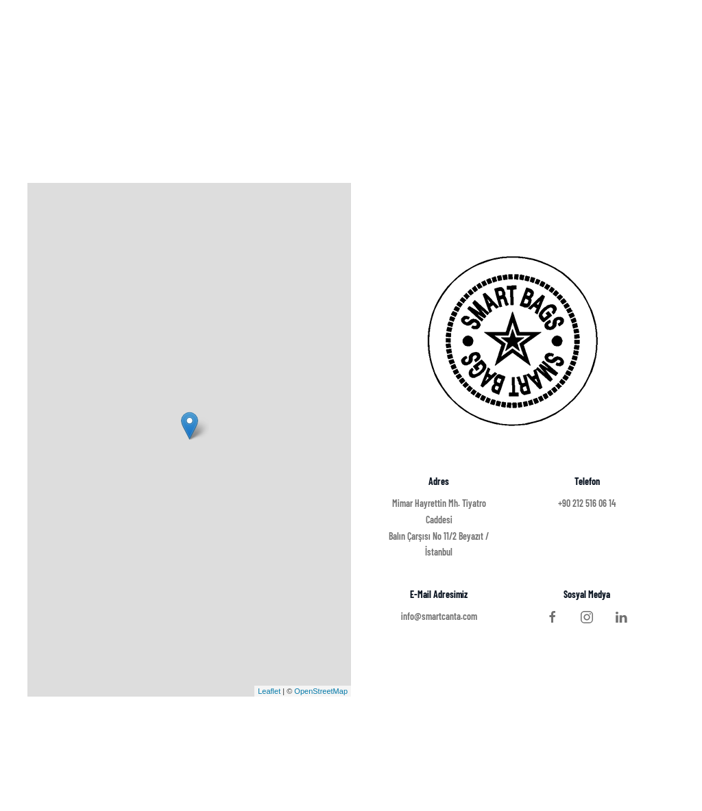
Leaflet (269, 691)
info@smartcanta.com (439, 616)
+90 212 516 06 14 (587, 503)
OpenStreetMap (321, 691)
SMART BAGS (75, 34)
